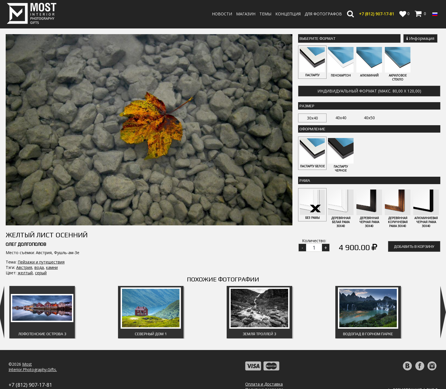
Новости (222, 14)
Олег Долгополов (26, 189)
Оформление (312, 129)
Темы (265, 14)
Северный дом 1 (151, 316)
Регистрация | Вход (415, 371)
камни (52, 212)
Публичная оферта (263, 382)
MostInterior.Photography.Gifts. (33, 348)
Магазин (245, 14)
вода (39, 212)
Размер (307, 106)
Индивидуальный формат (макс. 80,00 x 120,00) (369, 91)
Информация (420, 38)
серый (41, 218)
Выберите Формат (317, 38)
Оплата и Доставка (264, 366)
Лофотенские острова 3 (42, 316)
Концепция (288, 14)
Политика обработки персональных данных (287, 377)
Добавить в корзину (414, 246)
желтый (25, 218)
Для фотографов (323, 14)
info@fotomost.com (27, 373)
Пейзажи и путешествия (41, 207)
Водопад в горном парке (368, 316)
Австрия (24, 212)
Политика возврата (264, 371)
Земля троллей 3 (259, 316)
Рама (305, 180)
